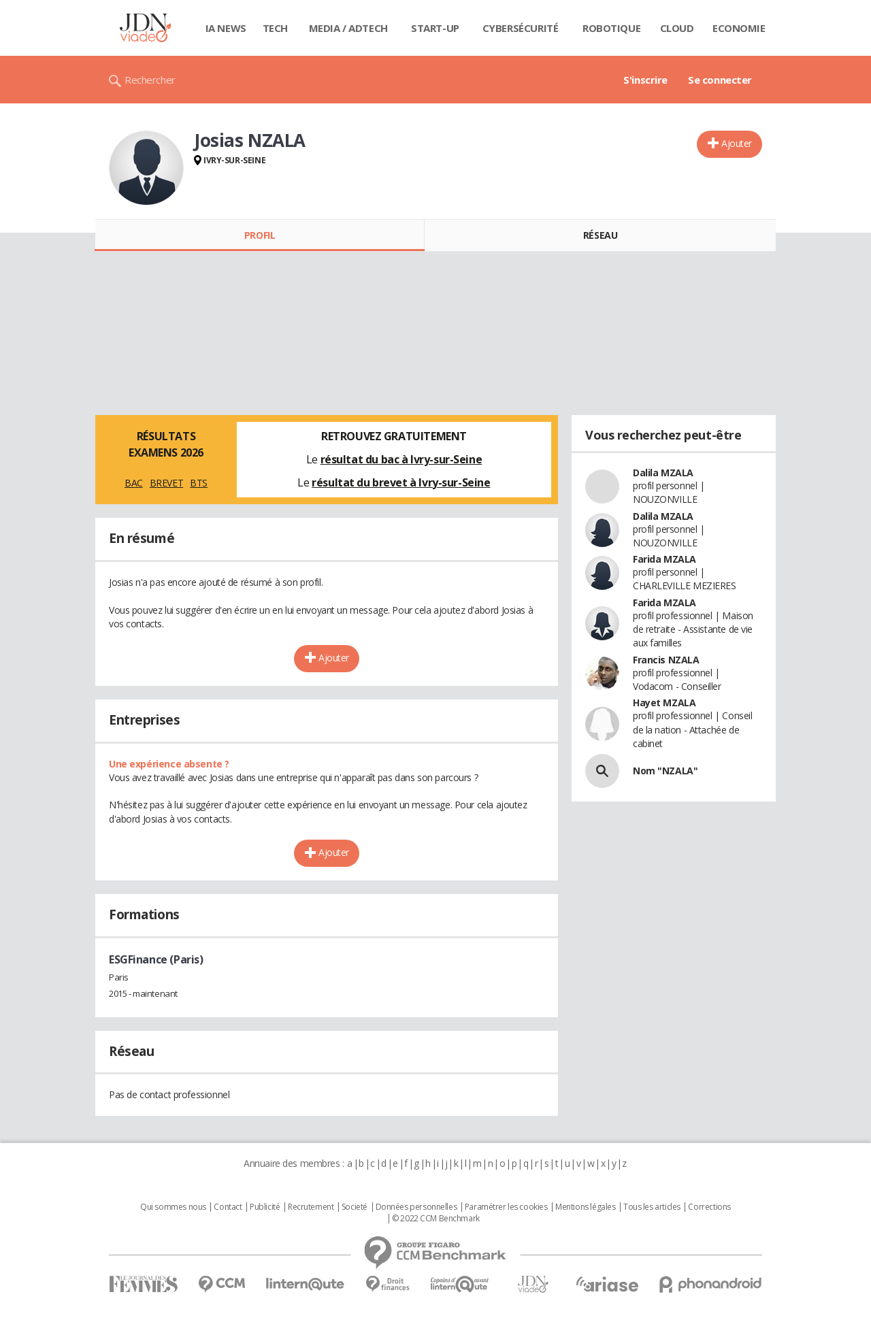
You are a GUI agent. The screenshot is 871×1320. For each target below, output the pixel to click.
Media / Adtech (348, 28)
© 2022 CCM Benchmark (436, 1218)
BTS (199, 482)
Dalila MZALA (663, 472)
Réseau (600, 235)
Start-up (435, 28)
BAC (134, 482)
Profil (259, 235)
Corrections (709, 1207)
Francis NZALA (666, 659)
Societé (354, 1207)
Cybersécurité (520, 28)
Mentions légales (585, 1207)
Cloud (677, 28)
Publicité (265, 1207)
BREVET (166, 482)
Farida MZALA (664, 558)
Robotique (611, 28)
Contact (228, 1207)
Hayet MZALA (664, 702)
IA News (226, 28)
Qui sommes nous (173, 1207)
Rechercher (150, 79)
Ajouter (736, 143)
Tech (275, 28)
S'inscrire (645, 79)
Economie (739, 28)
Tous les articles (651, 1207)
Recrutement (310, 1207)
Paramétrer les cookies (506, 1207)
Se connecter (720, 79)
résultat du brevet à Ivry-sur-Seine (401, 482)
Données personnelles (416, 1207)
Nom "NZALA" (665, 770)
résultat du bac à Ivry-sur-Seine (401, 459)
